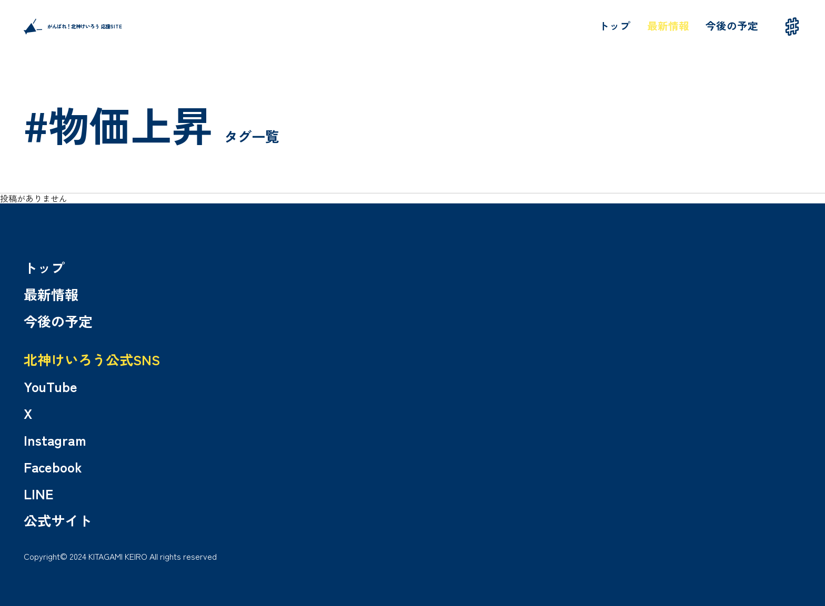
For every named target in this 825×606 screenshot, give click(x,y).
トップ (614, 25)
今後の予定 (732, 25)
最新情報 (668, 25)
